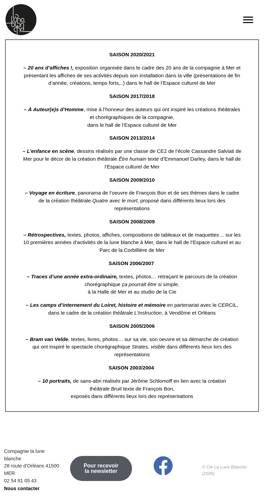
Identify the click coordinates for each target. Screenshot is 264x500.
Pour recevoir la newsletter (101, 468)
